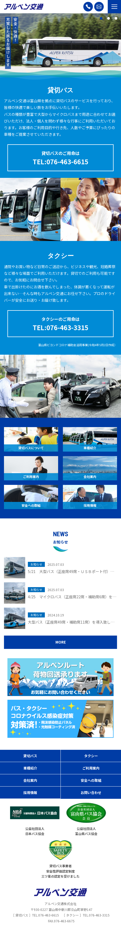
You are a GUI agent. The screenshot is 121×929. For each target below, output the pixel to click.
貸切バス (30, 755)
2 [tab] (108, 18)
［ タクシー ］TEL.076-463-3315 (86, 915)
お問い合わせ (91, 792)
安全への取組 (91, 780)
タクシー (91, 755)
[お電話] (88, 6)
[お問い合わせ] (99, 6)
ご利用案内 (91, 768)
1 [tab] (101, 18)
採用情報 (30, 792)
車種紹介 (30, 768)
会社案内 (30, 780)
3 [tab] (116, 18)
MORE (60, 642)
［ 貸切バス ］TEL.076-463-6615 (35, 915)
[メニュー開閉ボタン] (114, 6)
